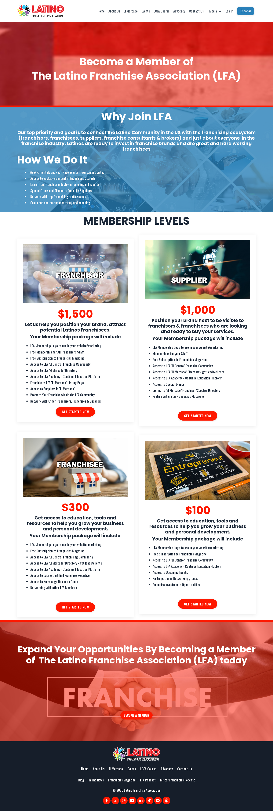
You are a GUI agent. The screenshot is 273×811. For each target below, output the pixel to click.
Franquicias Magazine (122, 780)
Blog (81, 780)
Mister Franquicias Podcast (177, 780)
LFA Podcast (148, 780)
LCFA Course (161, 11)
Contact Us (196, 11)
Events (145, 11)
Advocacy (179, 11)
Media (215, 11)
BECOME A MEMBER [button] (136, 715)
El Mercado (131, 11)
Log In (229, 11)
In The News (96, 780)
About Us (114, 11)
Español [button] (245, 11)
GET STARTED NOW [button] (75, 411)
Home (101, 11)
